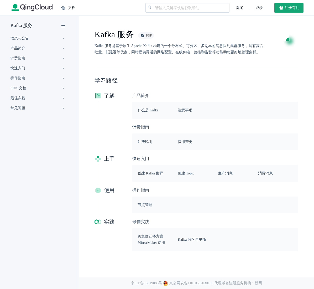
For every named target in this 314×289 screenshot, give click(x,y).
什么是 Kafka (148, 110)
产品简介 (18, 48)
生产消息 (225, 173)
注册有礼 (289, 8)
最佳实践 (18, 98)
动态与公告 (20, 38)
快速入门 (18, 68)
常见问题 (18, 108)
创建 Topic (186, 173)
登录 (258, 8)
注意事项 (185, 110)
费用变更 (185, 142)
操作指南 (18, 78)
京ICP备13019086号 (146, 283)
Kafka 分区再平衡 (192, 239)
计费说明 (145, 142)
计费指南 (18, 58)
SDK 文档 (18, 88)
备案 (239, 8)
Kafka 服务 (22, 25)
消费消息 (265, 173)
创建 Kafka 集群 (150, 173)
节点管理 (145, 205)
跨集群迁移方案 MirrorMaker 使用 (151, 239)
